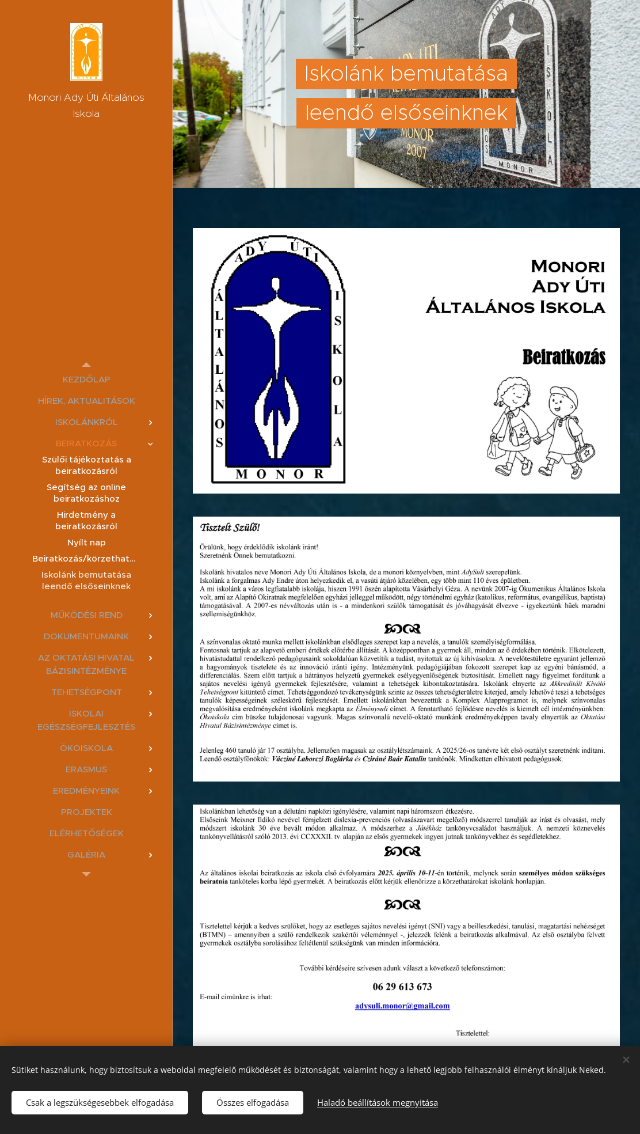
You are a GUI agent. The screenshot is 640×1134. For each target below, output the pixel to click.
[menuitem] (86, 379)
